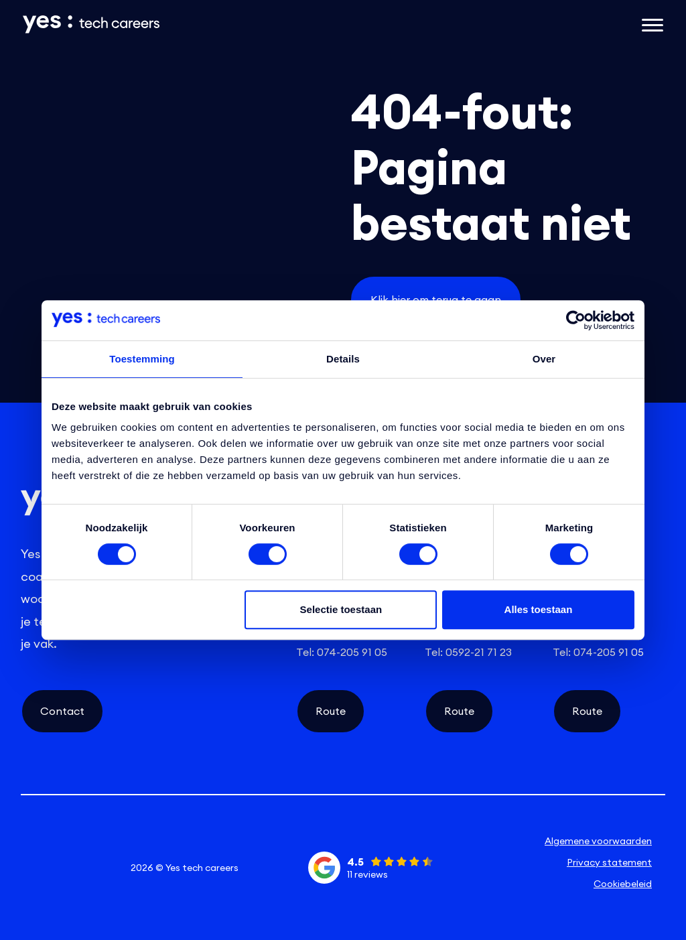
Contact (62, 711)
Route (331, 711)
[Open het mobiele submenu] (652, 24)
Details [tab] (343, 358)
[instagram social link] (68, 868)
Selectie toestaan (341, 609)
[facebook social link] (99, 868)
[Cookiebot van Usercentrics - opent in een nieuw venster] (575, 320)
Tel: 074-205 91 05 (341, 652)
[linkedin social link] (36, 868)
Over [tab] (544, 358)
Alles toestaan (538, 609)
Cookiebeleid (623, 884)
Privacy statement (609, 862)
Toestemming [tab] (142, 358)
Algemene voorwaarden (598, 841)
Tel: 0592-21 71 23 (468, 652)
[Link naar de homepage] (233, 24)
